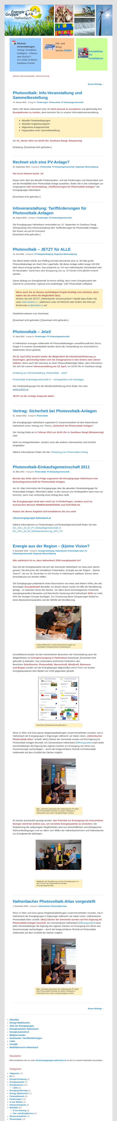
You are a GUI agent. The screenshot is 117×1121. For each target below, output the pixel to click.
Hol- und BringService (23, 1113)
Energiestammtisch (19, 1032)
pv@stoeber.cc (35, 305)
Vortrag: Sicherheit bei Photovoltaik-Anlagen (55, 411)
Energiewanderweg (19, 1090)
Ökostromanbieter (18, 1116)
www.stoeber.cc (30, 302)
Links (12, 1041)
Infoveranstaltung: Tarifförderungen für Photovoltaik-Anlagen (49, 210)
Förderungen (42, 102)
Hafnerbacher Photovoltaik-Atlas (69, 551)
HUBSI (68, 50)
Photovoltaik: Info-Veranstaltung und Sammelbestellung (47, 95)
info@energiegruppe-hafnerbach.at (32, 518)
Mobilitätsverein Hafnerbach (24, 1047)
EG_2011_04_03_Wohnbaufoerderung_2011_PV (38, 531)
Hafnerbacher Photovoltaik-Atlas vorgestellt (54, 901)
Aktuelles (14, 1019)
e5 (11, 1076)
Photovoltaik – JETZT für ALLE (42, 249)
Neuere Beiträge (96, 84)
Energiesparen (16, 1085)
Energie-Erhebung (46, 551)
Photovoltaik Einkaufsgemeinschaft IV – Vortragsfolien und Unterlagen (48, 379)
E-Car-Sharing (19, 1110)
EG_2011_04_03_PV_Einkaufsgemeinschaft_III (37, 527)
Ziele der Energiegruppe (22, 1026)
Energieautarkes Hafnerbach (24, 1029)
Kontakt (14, 1044)
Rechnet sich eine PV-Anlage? (41, 162)
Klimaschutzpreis (18, 1105)
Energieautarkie (17, 1082)
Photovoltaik (54, 102)
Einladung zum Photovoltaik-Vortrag (69, 452)
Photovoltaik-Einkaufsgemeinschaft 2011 (51, 467)
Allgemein (14, 1073)
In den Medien (16, 1102)
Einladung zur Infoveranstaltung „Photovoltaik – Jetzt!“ (40, 373)
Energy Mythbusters (20, 1022)
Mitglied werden (18, 1035)
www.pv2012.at (20, 389)
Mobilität (14, 1107)
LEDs (15, 1088)
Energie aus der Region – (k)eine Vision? (51, 546)
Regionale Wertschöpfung (87, 167)
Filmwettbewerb (17, 1096)
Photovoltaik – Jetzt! (32, 331)
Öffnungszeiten (84, 742)
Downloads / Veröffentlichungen (26, 1038)
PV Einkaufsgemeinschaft (72, 102)
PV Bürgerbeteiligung (44, 254)
